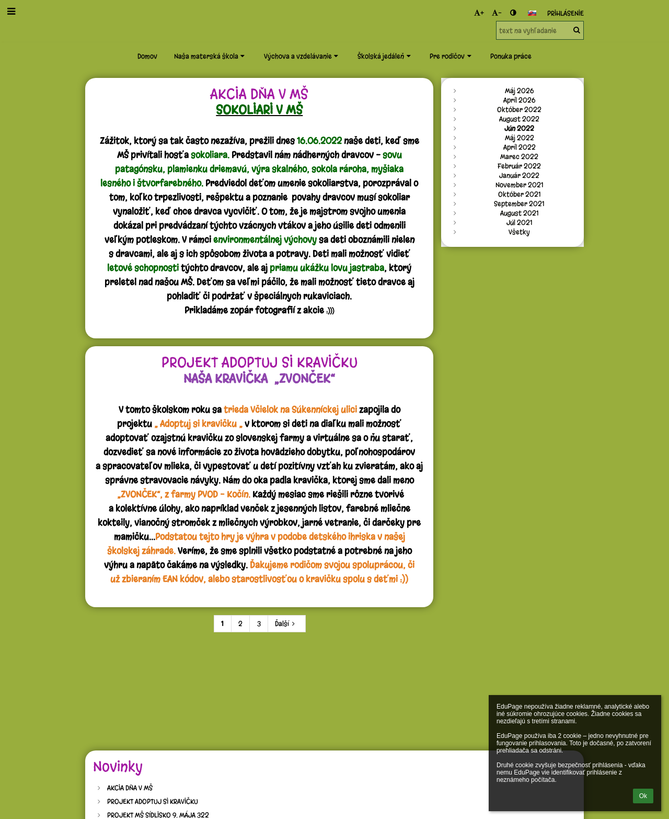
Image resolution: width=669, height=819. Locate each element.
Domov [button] (147, 56)
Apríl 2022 (519, 147)
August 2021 (519, 213)
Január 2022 (519, 175)
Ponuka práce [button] (511, 56)
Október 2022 (519, 109)
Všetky (519, 231)
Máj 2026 (519, 90)
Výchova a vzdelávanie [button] (302, 56)
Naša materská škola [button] (210, 56)
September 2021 (519, 203)
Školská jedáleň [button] (385, 56)
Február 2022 (519, 165)
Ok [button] (643, 796)
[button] (532, 13)
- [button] (497, 12)
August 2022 (519, 118)
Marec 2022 (519, 156)
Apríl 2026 (519, 100)
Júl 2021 (519, 222)
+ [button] (479, 12)
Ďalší (286, 623)
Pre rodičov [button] (452, 56)
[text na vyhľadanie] (540, 30)
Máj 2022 (519, 137)
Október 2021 (519, 194)
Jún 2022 (519, 128)
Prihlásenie (565, 13)
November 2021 (519, 184)
